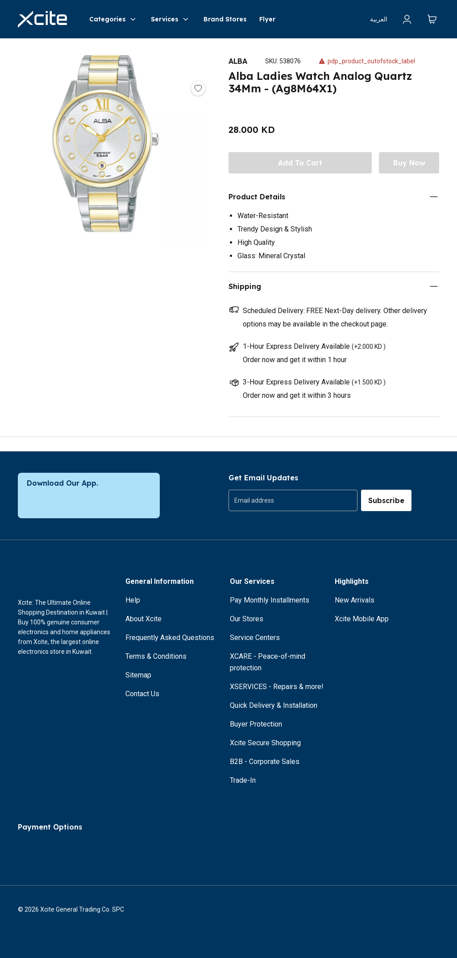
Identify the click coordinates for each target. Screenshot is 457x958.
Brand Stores (225, 19)
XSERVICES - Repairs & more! (277, 686)
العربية (378, 19)
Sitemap (138, 675)
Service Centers (255, 637)
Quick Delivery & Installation (273, 705)
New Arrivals (354, 600)
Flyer (267, 19)
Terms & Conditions (156, 656)
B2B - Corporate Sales (264, 761)
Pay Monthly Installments (269, 600)
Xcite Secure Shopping (265, 743)
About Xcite (143, 619)
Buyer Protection (256, 724)
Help (132, 600)
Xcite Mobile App (362, 619)
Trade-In (243, 780)
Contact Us (142, 694)
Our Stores (246, 619)
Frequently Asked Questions (169, 637)
